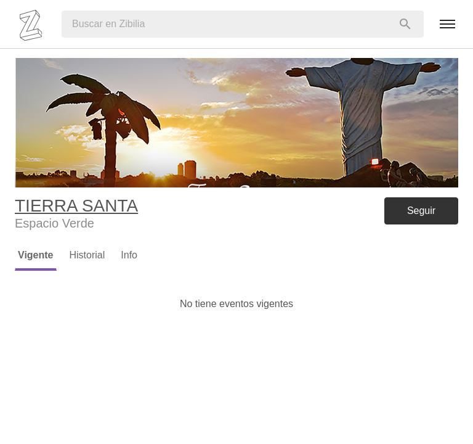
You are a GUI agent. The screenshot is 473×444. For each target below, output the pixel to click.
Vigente (36, 255)
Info (129, 255)
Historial (87, 255)
